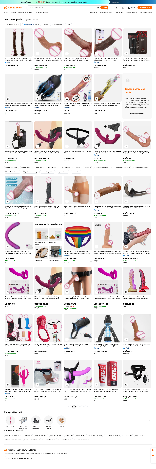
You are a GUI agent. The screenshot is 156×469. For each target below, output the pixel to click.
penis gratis (27, 435)
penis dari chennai (50, 440)
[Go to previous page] (70, 407)
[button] (98, 7)
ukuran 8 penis (51, 167)
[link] (153, 450)
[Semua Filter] (12, 24)
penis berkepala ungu (12, 435)
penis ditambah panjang (13, 440)
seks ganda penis (81, 440)
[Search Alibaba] (62, 7)
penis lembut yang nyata (102, 167)
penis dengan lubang (30, 172)
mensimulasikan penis (141, 167)
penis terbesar (63, 172)
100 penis (69, 435)
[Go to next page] (86, 407)
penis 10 (77, 167)
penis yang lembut (11, 167)
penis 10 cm (76, 172)
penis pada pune (40, 435)
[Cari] (104, 7)
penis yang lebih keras (94, 435)
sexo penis (128, 435)
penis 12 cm (25, 167)
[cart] (123, 8)
